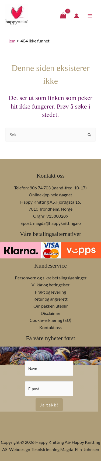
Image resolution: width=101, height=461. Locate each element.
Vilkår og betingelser (50, 284)
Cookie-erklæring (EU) (50, 320)
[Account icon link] (76, 15)
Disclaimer (50, 313)
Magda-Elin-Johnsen (79, 449)
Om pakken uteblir (50, 305)
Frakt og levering (50, 291)
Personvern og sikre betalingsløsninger (50, 277)
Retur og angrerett (50, 298)
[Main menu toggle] (90, 15)
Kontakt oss (50, 327)
